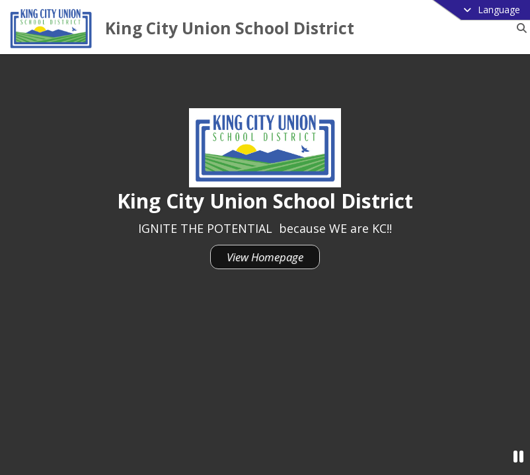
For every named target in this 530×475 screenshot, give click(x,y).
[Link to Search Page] (519, 28)
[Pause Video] (518, 456)
